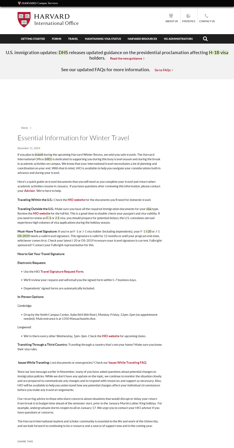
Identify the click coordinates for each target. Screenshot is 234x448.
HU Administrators (178, 38)
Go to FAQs (162, 70)
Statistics (188, 21)
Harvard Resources (142, 38)
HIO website (76, 199)
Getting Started (33, 38)
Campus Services (37, 3)
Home (24, 128)
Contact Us (207, 21)
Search (205, 39)
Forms (56, 38)
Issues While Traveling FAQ (127, 362)
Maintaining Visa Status (103, 38)
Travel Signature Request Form (62, 271)
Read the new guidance (126, 58)
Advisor (29, 190)
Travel (73, 38)
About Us (171, 21)
